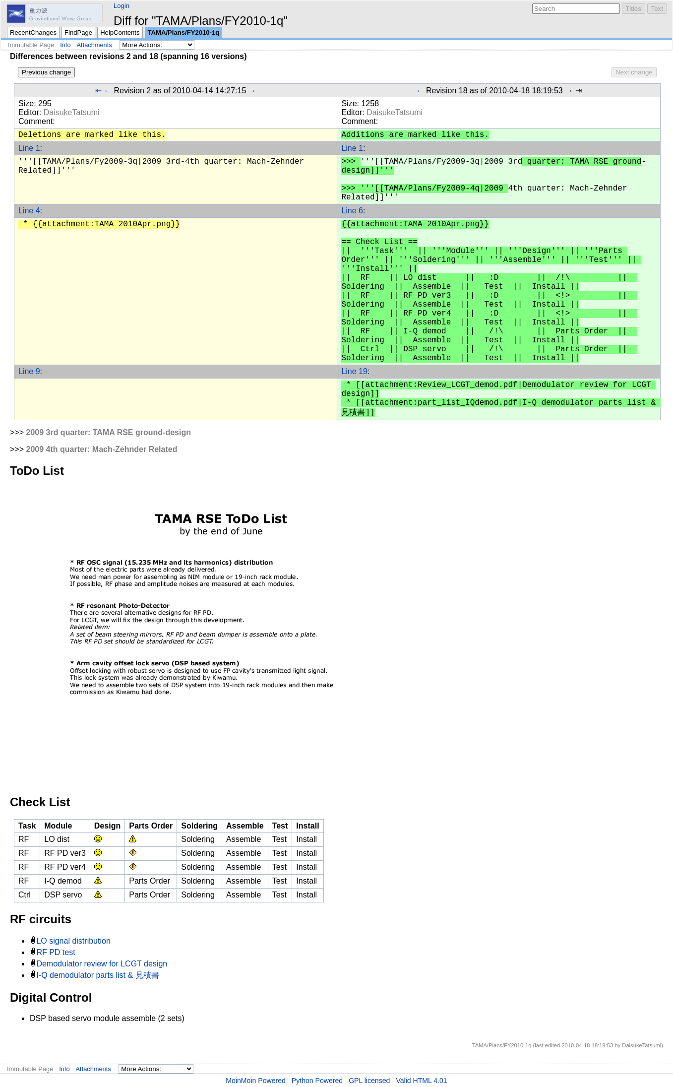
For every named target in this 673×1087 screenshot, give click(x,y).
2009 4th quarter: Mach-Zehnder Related (101, 449)
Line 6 (352, 210)
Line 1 (29, 148)
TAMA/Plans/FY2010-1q (184, 32)
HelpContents (119, 32)
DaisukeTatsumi (72, 112)
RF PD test (55, 952)
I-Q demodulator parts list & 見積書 (97, 975)
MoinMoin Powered (256, 1081)
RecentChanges (33, 32)
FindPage (78, 32)
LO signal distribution (73, 941)
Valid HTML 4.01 (421, 1081)
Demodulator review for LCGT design (101, 963)
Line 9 (29, 371)
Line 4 (29, 210)
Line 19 (354, 371)
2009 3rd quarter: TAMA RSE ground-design (108, 432)
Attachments (94, 45)
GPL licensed (369, 1081)
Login (121, 5)
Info (65, 45)
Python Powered (317, 1081)
